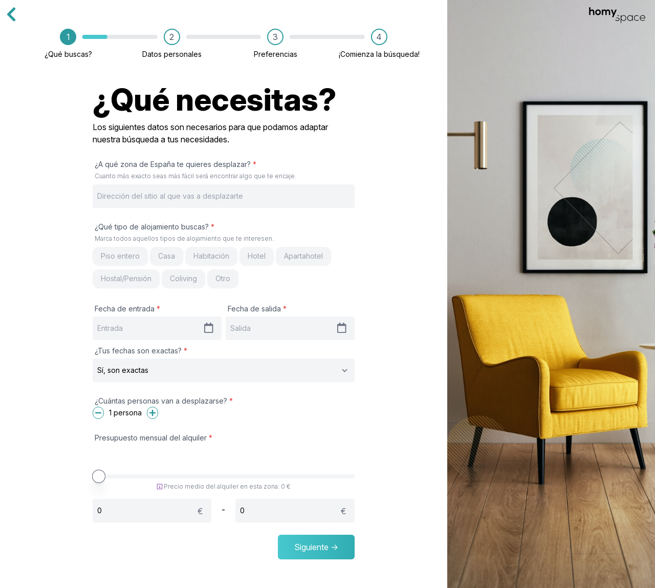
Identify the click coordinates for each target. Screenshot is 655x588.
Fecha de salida (257, 308)
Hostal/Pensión (126, 278)
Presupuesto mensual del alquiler (153, 437)
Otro (222, 278)
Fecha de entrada (127, 308)
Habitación (211, 255)
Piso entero (120, 255)
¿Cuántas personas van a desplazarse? (164, 400)
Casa (166, 255)
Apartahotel (303, 255)
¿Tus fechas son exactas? (141, 350)
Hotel (257, 255)
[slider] (99, 476)
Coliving (183, 278)
